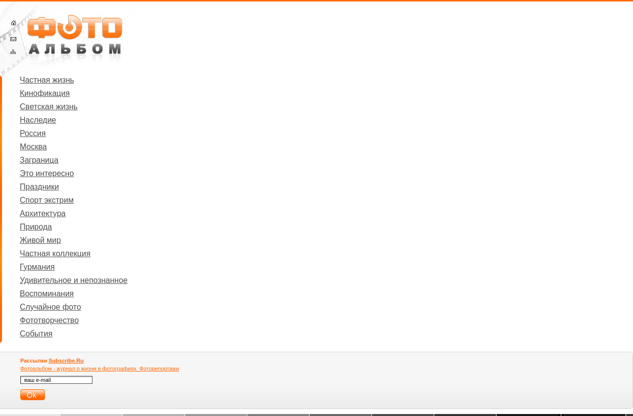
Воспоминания (47, 293)
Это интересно (47, 173)
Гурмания (37, 267)
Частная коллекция (55, 253)
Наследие (38, 120)
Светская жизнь (49, 106)
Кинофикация (45, 93)
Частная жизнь (47, 80)
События (36, 333)
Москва (33, 146)
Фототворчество (49, 320)
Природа (36, 227)
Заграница (39, 160)
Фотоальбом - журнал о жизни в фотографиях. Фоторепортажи (99, 368)
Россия (32, 133)
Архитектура (43, 213)
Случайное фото (50, 307)
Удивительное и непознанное (74, 280)
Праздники (39, 187)
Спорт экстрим (47, 200)
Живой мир (40, 240)
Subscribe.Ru (66, 361)
